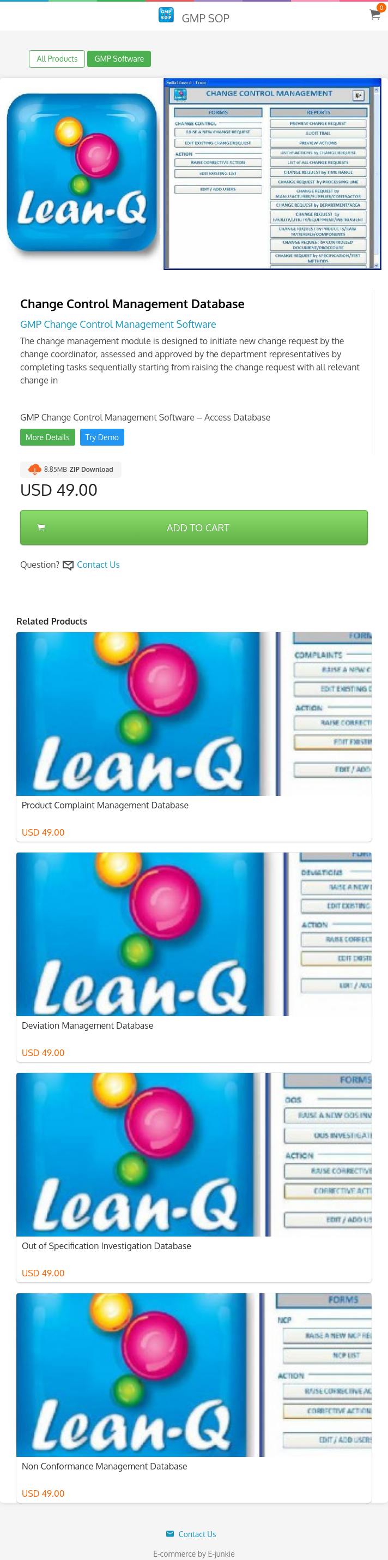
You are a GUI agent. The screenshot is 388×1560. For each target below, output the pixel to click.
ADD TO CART (133, 527)
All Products (57, 58)
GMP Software (119, 58)
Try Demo (102, 437)
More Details (48, 437)
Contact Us (98, 564)
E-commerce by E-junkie (194, 1553)
